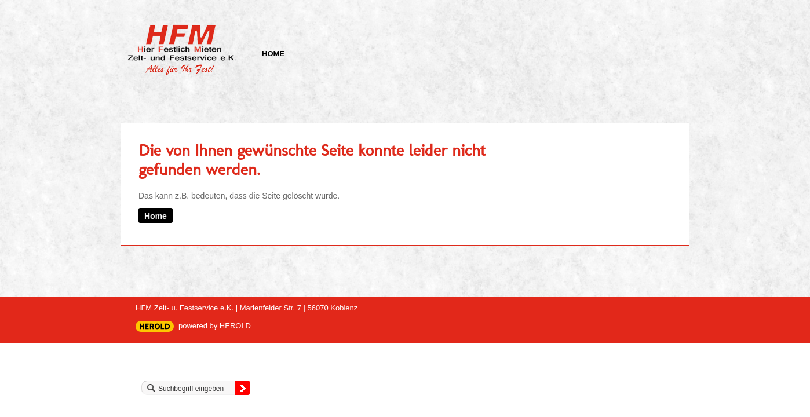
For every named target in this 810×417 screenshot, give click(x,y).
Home (273, 53)
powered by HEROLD (214, 325)
